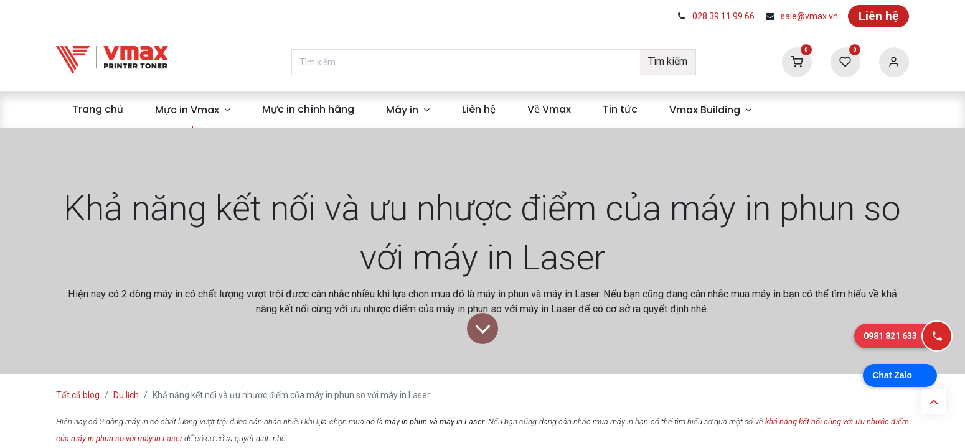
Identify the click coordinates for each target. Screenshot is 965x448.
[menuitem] (97, 109)
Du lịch (126, 395)
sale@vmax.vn (809, 16)
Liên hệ (878, 16)
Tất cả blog (78, 395)
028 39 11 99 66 (723, 16)
